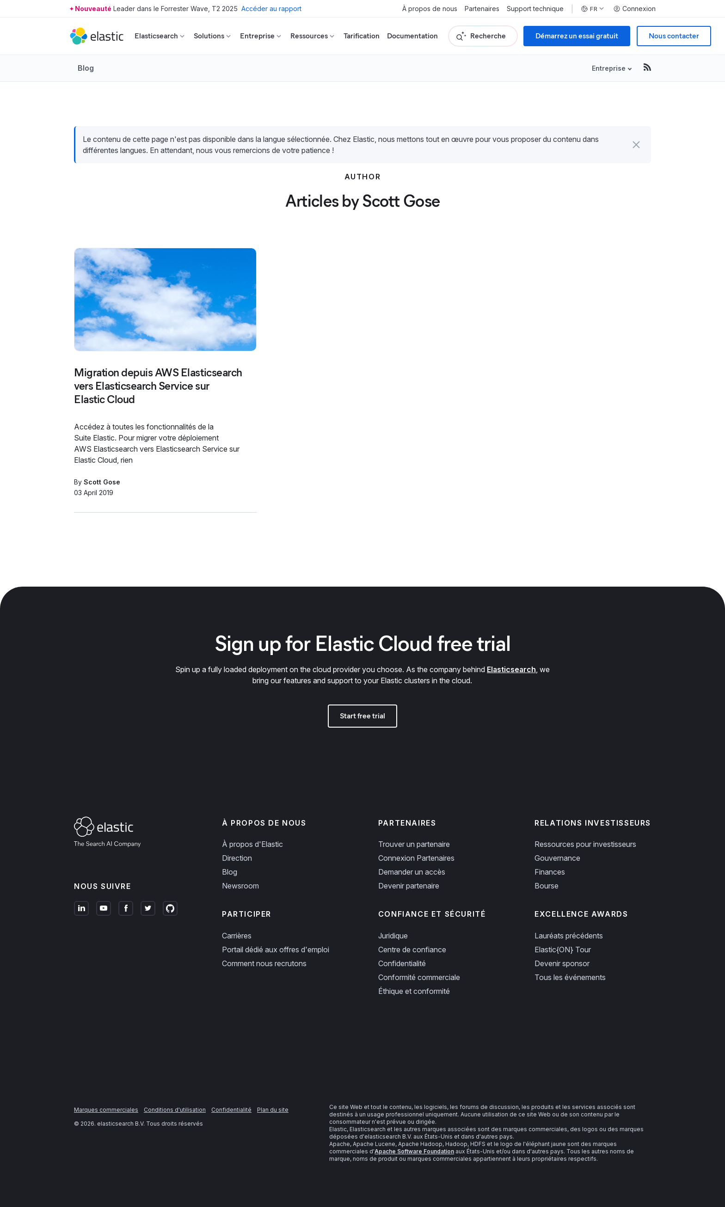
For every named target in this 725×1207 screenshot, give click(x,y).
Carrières (237, 935)
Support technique (535, 9)
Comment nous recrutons (264, 963)
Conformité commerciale (419, 977)
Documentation (412, 35)
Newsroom (240, 885)
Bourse (547, 885)
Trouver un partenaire (414, 844)
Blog (86, 68)
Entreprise (609, 68)
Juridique (393, 935)
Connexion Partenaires (416, 858)
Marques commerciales (106, 1109)
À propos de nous (429, 9)
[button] (636, 144)
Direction (237, 858)
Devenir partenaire (408, 885)
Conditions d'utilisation (175, 1109)
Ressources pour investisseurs (585, 844)
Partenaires (482, 9)
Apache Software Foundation (414, 1151)
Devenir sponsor (562, 963)
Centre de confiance (412, 949)
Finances (550, 871)
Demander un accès (411, 871)
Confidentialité (402, 963)
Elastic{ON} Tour (563, 949)
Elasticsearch (511, 669)
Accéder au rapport (271, 8)
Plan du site (273, 1109)
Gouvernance (557, 858)
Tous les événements (570, 977)
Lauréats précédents (569, 935)
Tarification (362, 35)
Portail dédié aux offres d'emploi (275, 949)
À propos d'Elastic (252, 844)
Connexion (634, 8)
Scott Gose (102, 482)
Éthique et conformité (414, 991)
